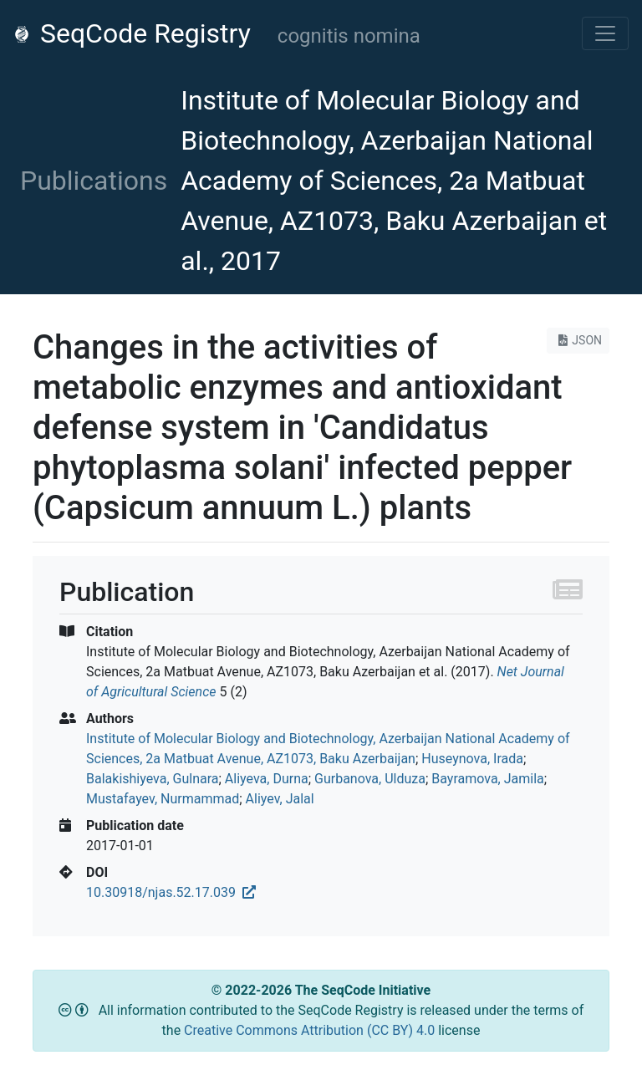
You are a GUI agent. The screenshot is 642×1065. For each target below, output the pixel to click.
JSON (578, 340)
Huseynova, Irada (472, 759)
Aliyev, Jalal (280, 799)
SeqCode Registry (132, 33)
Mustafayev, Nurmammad (162, 799)
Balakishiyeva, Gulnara (152, 779)
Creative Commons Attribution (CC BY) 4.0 (311, 1030)
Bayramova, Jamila (487, 779)
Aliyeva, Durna (266, 779)
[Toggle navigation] (605, 33)
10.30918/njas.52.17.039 (171, 892)
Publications (93, 180)
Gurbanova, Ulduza (369, 779)
